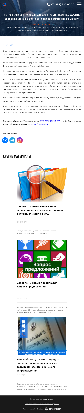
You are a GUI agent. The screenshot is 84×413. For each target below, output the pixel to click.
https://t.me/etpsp (39, 124)
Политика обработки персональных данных (42, 404)
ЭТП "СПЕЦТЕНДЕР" (50, 121)
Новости (46, 25)
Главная (35, 25)
